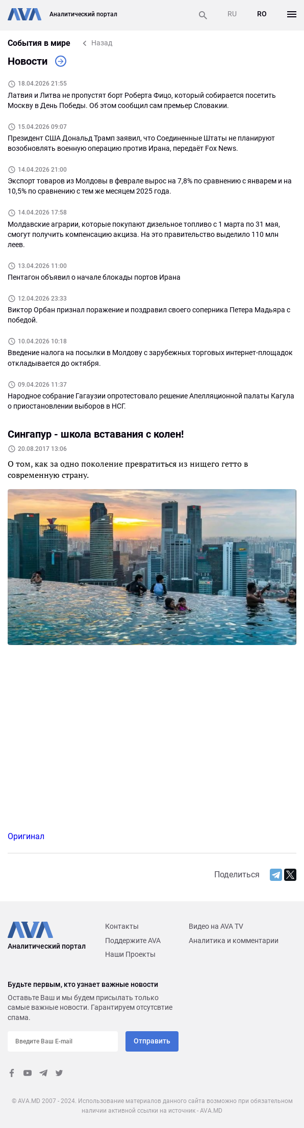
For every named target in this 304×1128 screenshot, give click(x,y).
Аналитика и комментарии (233, 940)
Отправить (152, 1041)
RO (262, 14)
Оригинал (26, 836)
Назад (101, 43)
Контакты (122, 926)
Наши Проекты (130, 954)
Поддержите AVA (133, 940)
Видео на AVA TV (216, 926)
